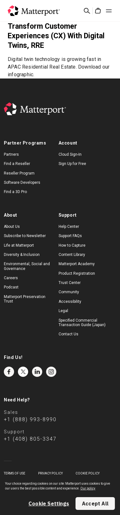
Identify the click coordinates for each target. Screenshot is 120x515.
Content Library (72, 254)
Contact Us (68, 334)
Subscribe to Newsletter (25, 236)
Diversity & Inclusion (22, 254)
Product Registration (77, 273)
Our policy (87, 488)
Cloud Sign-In (70, 154)
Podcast (11, 287)
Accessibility (70, 301)
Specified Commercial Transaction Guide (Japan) (82, 322)
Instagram (51, 372)
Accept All (95, 503)
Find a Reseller (17, 163)
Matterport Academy (77, 264)
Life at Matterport (19, 245)
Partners (11, 154)
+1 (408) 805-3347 (30, 439)
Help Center (69, 226)
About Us (12, 226)
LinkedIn (37, 372)
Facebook (9, 372)
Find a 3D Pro (15, 192)
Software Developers (22, 182)
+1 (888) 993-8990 (30, 419)
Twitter (23, 372)
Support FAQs (70, 236)
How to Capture (72, 245)
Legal (63, 311)
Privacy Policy (50, 473)
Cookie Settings (48, 503)
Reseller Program (19, 173)
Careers (11, 278)
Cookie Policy (88, 473)
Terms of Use (14, 473)
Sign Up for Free (72, 163)
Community (69, 292)
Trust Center (70, 282)
